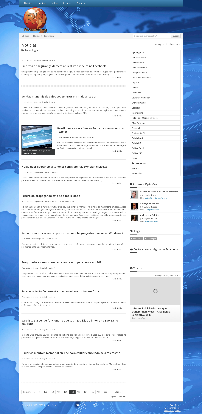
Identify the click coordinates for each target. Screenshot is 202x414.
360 (105, 392)
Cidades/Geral (138, 62)
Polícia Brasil (137, 138)
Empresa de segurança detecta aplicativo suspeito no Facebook (63, 66)
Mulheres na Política (149, 215)
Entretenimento (139, 102)
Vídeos (55, 3)
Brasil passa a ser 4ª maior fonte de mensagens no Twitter (90, 130)
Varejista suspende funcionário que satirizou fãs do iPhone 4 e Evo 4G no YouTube (69, 322)
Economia (136, 92)
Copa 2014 (137, 82)
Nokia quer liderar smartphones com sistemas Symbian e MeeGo (64, 166)
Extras (67, 3)
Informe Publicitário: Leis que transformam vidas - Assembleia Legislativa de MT (151, 311)
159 (52, 392)
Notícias (29, 3)
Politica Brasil (138, 148)
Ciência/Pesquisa (139, 67)
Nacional (136, 128)
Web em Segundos (172, 410)
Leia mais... (117, 77)
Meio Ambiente (138, 123)
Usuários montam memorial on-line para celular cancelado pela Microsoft (70, 353)
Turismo (135, 168)
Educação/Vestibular (141, 97)
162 (72, 392)
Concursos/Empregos (141, 77)
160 (58, 392)
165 (92, 392)
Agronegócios (138, 52)
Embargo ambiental (149, 203)
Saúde (134, 158)
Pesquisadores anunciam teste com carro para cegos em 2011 (62, 262)
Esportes (136, 107)
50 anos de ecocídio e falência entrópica (159, 191)
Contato (81, 3)
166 (98, 392)
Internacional (137, 113)
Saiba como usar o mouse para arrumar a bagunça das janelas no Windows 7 (72, 233)
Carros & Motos (139, 57)
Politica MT (137, 153)
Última (118, 392)
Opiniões (143, 184)
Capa (25, 36)
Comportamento (139, 72)
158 (45, 392)
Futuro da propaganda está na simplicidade (50, 196)
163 (78, 392)
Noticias (36, 36)
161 (65, 392)
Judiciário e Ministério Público (145, 118)
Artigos (42, 3)
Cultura (135, 87)
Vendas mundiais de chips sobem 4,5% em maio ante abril (59, 96)
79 (39, 392)
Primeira (27, 392)
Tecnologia (49, 36)
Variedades (137, 173)
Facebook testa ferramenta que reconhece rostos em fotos (60, 291)
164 (85, 392)
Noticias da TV (138, 133)
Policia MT (136, 143)
